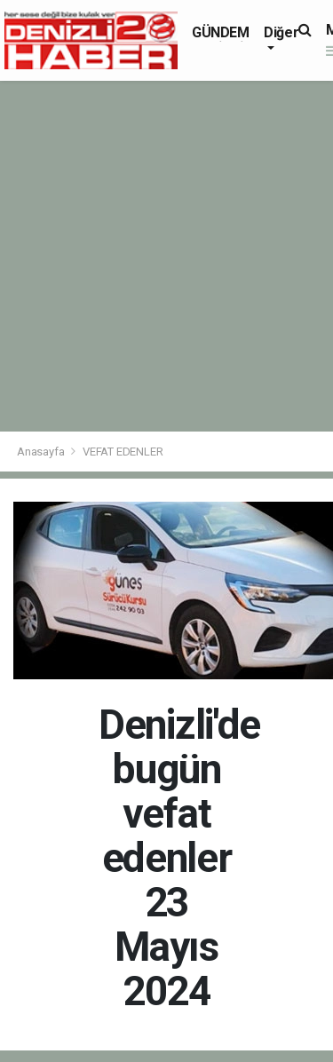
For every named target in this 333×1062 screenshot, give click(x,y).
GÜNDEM (221, 32)
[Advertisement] (166, 256)
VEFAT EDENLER (123, 451)
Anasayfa (42, 451)
